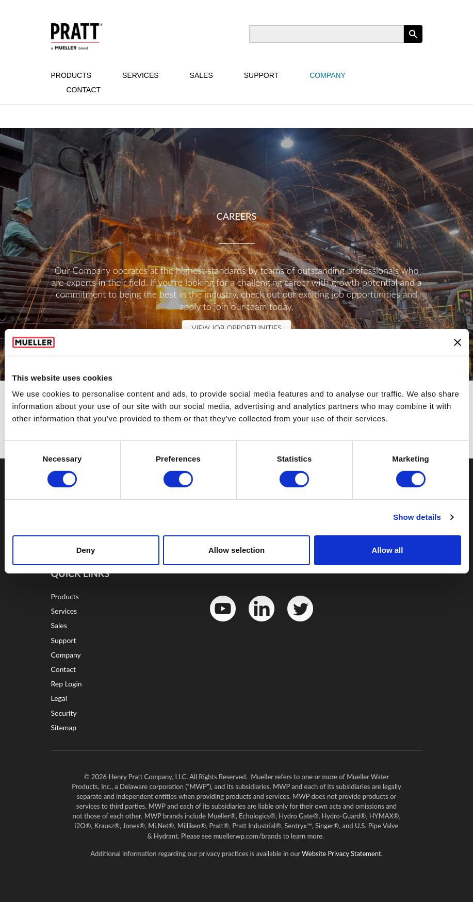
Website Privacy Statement (341, 853)
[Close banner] (457, 342)
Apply (413, 42)
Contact (84, 90)
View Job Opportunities (236, 327)
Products (71, 75)
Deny (85, 550)
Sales (201, 75)
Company (327, 75)
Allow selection (236, 550)
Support (261, 75)
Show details (417, 517)
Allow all (387, 550)
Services (140, 75)
